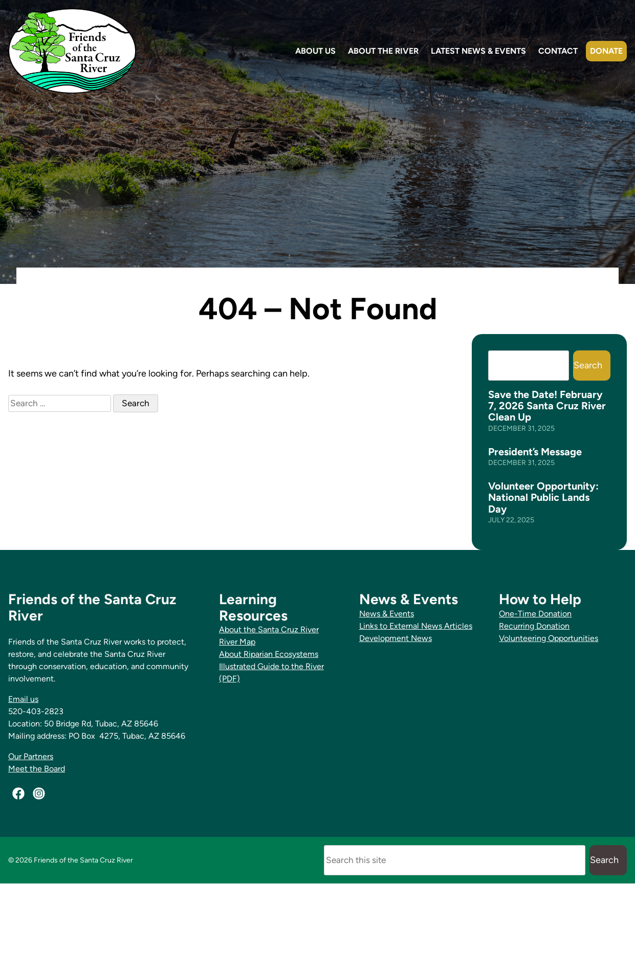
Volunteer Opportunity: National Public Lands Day (543, 497)
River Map (237, 642)
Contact (558, 51)
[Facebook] (18, 793)
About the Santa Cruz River (269, 629)
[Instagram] (39, 793)
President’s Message (535, 451)
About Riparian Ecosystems (268, 654)
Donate (606, 51)
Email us (23, 699)
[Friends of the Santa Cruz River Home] (72, 51)
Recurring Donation (534, 626)
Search (588, 365)
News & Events (386, 613)
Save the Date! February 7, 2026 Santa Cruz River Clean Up (547, 406)
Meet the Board (36, 768)
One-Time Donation (535, 613)
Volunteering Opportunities (548, 638)
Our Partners (30, 756)
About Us (315, 51)
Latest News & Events (478, 51)
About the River (383, 51)
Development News (395, 638)
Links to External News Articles (415, 626)
